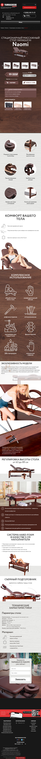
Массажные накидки (7, 726)
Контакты (33, 729)
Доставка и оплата (33, 726)
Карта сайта (33, 731)
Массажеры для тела (7, 728)
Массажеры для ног (7, 729)
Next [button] (38, 66)
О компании (33, 723)
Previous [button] (2, 66)
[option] (7, 66)
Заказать (20, 679)
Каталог (33, 725)
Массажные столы (7, 725)
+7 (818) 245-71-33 (29, 13)
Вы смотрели (20, 758)
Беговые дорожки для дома (7, 733)
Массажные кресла (7, 723)
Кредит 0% (33, 728)
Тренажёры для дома (7, 731)
